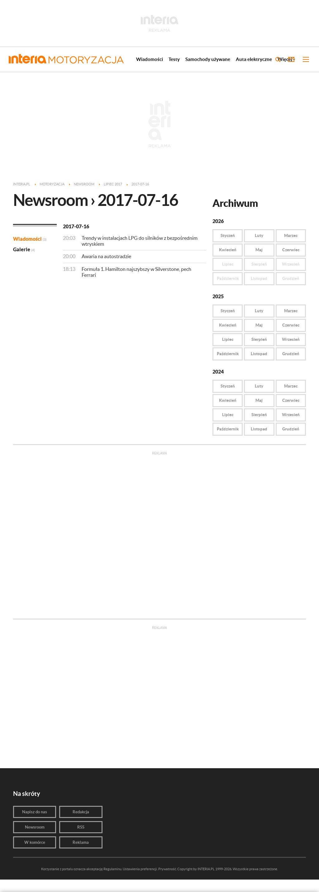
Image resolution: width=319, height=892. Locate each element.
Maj (259, 250)
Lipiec (227, 339)
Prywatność (167, 869)
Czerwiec (290, 250)
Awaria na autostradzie (106, 256)
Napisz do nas (34, 812)
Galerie (24, 249)
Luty (259, 235)
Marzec (291, 235)
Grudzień (290, 353)
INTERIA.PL (206, 869)
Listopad (259, 353)
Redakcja (81, 812)
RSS (80, 827)
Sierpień (259, 339)
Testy (174, 59)
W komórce (34, 842)
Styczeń (228, 235)
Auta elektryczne (254, 59)
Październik (228, 353)
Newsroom (35, 827)
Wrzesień (291, 339)
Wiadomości (149, 59)
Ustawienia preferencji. (140, 869)
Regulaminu (112, 869)
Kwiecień (227, 250)
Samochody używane (207, 59)
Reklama (81, 842)
